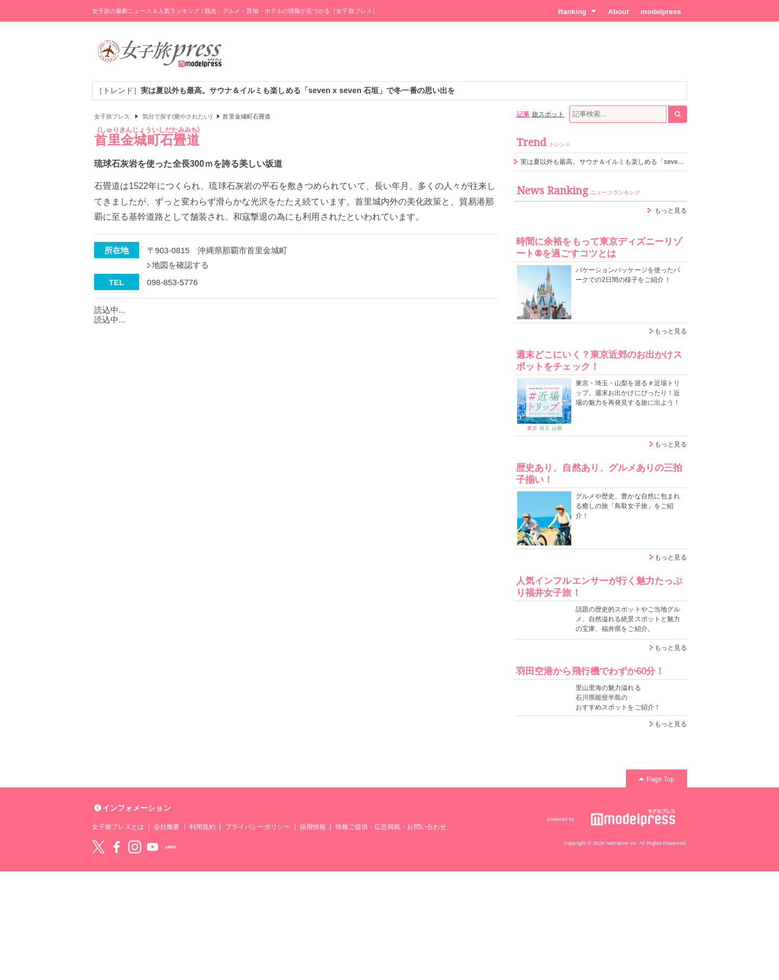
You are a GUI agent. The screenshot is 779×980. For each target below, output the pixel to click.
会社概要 (167, 827)
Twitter (98, 846)
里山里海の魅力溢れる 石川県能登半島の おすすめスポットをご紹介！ (618, 697)
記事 (523, 114)
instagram (134, 846)
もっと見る (671, 210)
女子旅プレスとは (118, 827)
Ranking (577, 11)
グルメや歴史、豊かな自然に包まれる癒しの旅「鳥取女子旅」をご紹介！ (628, 505)
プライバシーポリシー (258, 827)
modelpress (661, 12)
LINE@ (170, 846)
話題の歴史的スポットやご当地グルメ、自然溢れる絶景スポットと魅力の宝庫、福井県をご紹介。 (628, 619)
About (618, 12)
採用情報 (313, 827)
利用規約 (202, 827)
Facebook (116, 846)
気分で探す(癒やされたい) (177, 116)
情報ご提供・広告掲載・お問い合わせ (390, 827)
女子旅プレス (112, 116)
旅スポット (548, 114)
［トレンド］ (275, 90)
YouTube (152, 846)
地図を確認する (180, 264)
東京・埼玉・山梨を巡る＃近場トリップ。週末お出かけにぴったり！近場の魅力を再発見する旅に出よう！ (628, 392)
